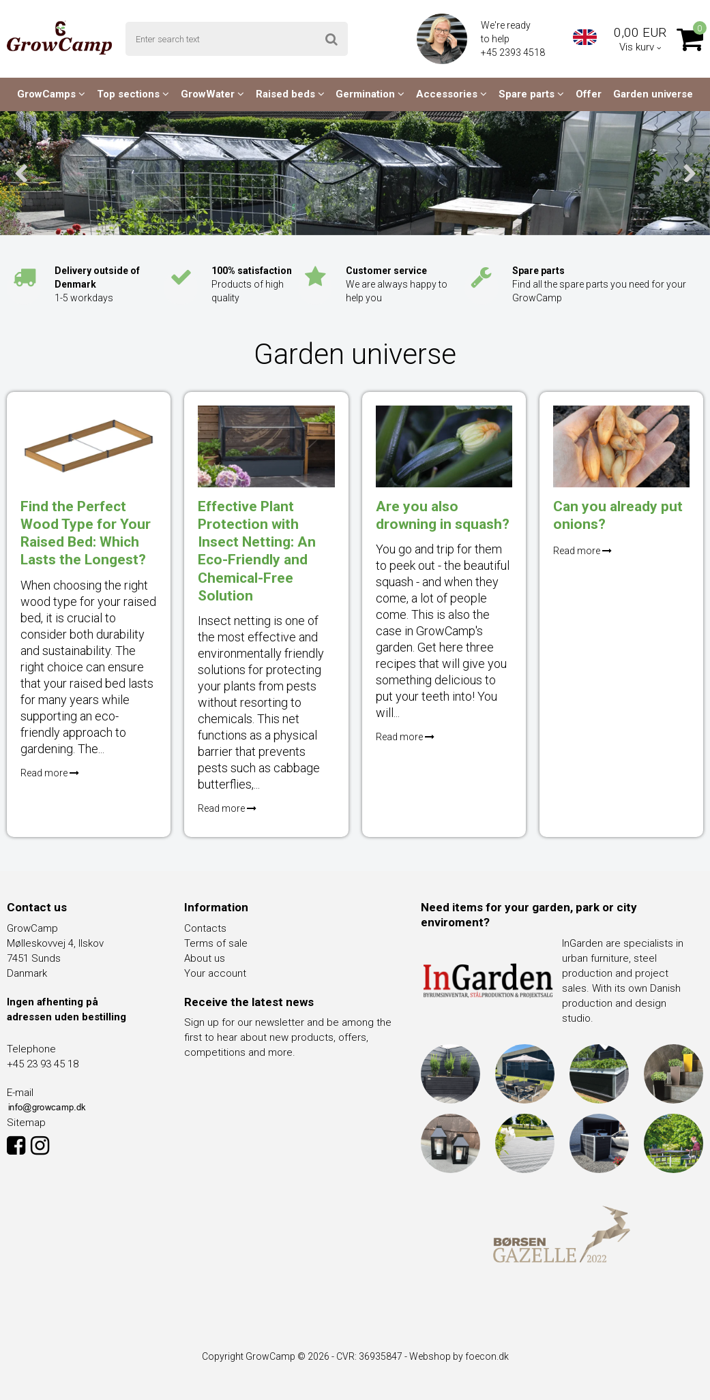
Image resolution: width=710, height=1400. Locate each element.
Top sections (133, 94)
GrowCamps (51, 94)
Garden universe (653, 94)
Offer (589, 94)
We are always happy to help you (396, 284)
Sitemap (26, 1122)
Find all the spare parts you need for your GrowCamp (599, 284)
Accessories (451, 94)
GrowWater (212, 94)
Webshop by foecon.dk (459, 1356)
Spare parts (531, 94)
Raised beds (290, 94)
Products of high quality (251, 284)
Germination (370, 94)
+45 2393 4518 (514, 52)
